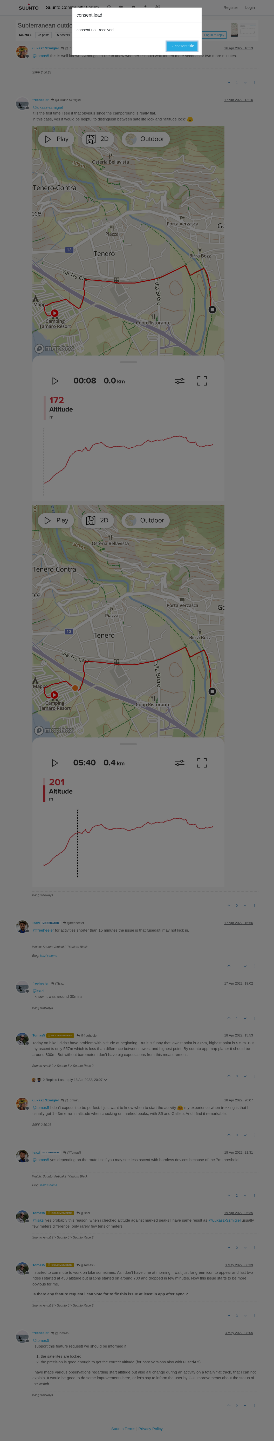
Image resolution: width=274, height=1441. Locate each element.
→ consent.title (182, 46)
